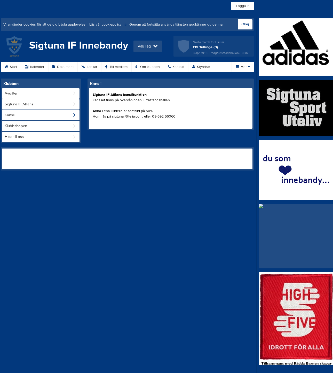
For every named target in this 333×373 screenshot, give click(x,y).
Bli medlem (116, 67)
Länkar (89, 67)
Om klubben (148, 67)
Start (11, 67)
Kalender (34, 67)
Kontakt (176, 67)
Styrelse (201, 67)
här (125, 24)
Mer (243, 67)
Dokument (63, 67)
